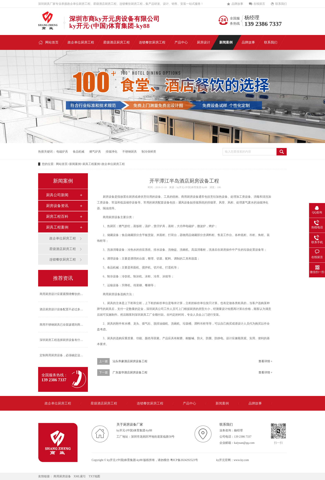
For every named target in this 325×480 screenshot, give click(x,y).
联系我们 (281, 3)
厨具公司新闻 (57, 195)
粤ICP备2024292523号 (184, 460)
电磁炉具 (62, 151)
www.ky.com (241, 460)
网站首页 (62, 164)
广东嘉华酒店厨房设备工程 (130, 372)
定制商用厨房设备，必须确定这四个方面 (66, 355)
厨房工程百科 (57, 216)
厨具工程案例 (91, 164)
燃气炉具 (95, 151)
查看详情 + (265, 361)
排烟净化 (111, 151)
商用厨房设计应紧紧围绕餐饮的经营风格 (66, 294)
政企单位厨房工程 (113, 164)
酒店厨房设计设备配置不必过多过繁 (63, 309)
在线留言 (259, 3)
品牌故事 (237, 3)
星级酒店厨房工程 (62, 249)
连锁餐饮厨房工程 (62, 259)
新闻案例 (75, 164)
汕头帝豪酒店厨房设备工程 (130, 361)
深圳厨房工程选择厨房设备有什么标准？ (66, 340)
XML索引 (80, 476)
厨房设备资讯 (57, 206)
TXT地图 (94, 476)
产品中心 (189, 403)
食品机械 (78, 151)
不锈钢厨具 (129, 151)
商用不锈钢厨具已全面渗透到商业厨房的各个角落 (71, 324)
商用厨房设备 (62, 476)
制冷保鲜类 (149, 151)
